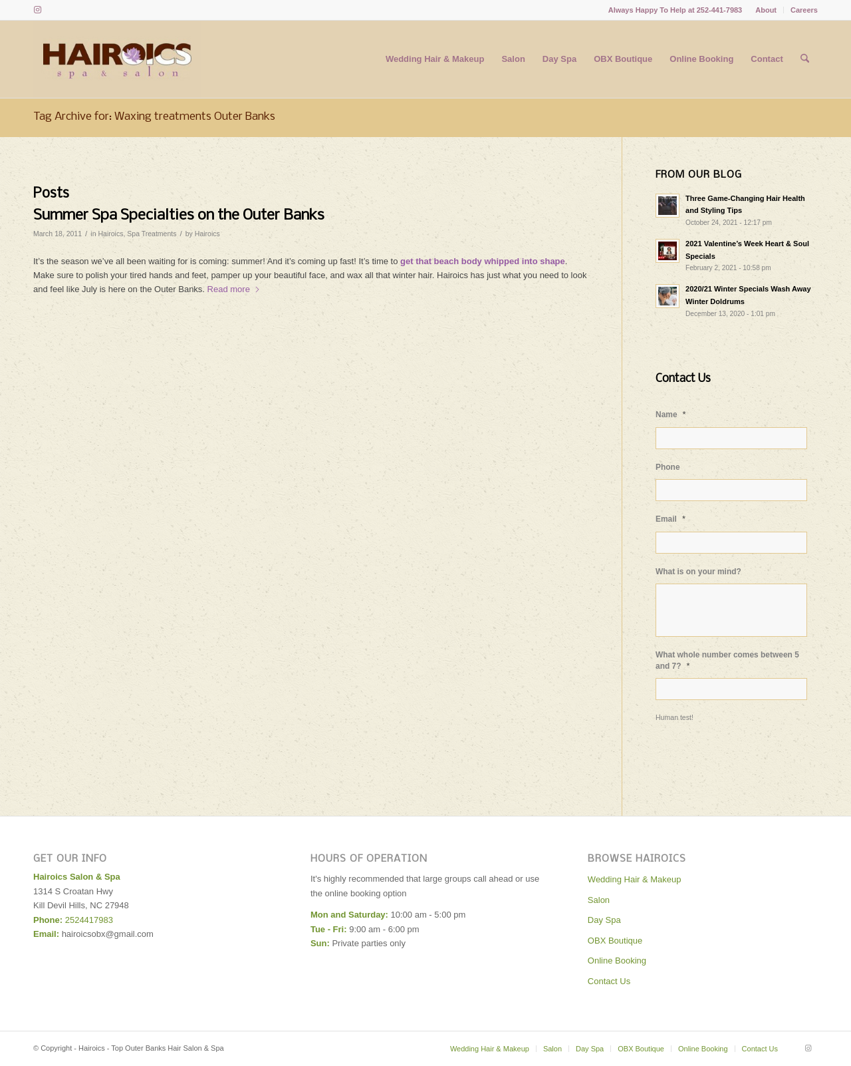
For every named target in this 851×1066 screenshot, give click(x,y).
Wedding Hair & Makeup (634, 879)
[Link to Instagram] (37, 10)
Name (671, 414)
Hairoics (110, 234)
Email (670, 519)
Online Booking (617, 961)
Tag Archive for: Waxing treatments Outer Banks (154, 116)
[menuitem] (766, 10)
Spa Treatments (151, 234)
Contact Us (609, 981)
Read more (234, 289)
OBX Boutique (615, 941)
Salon (599, 900)
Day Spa (604, 920)
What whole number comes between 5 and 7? (727, 660)
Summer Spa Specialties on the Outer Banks (178, 216)
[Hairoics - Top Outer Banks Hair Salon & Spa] (117, 59)
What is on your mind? (698, 571)
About (766, 10)
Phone (668, 467)
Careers (804, 10)
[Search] (805, 59)
